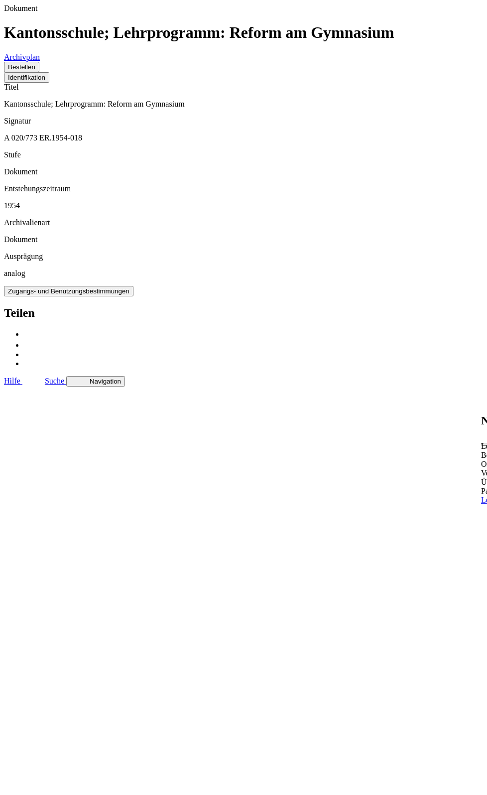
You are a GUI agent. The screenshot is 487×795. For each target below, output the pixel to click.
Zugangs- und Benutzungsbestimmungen (68, 291)
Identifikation (26, 77)
